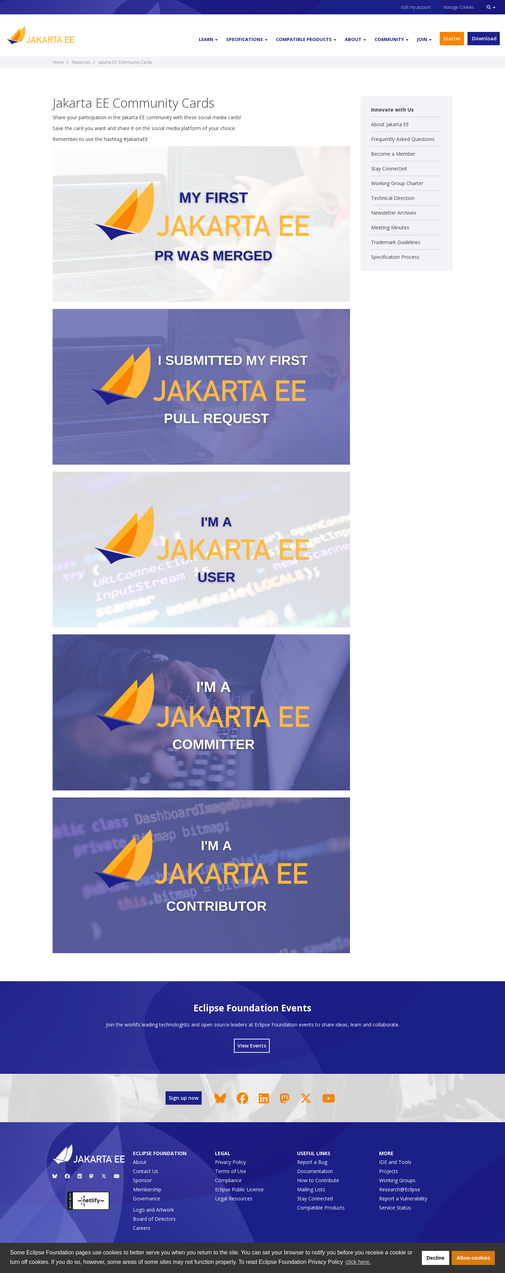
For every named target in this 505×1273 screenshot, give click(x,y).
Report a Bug (312, 1162)
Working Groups (397, 1180)
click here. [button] (358, 1262)
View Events (251, 1045)
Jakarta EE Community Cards (125, 62)
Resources (81, 62)
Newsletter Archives (393, 212)
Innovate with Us (392, 109)
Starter (452, 38)
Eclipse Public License (239, 1189)
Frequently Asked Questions (403, 139)
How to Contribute (318, 1180)
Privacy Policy (230, 1162)
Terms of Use (230, 1171)
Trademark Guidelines (395, 242)
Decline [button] (435, 1258)
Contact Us (145, 1171)
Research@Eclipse (399, 1189)
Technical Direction (393, 198)
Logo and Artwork (153, 1209)
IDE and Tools (395, 1162)
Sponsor (142, 1180)
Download (484, 38)
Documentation (315, 1171)
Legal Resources (233, 1198)
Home (58, 62)
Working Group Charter (397, 183)
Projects (388, 1171)
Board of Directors (154, 1218)
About (140, 1162)
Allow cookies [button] (473, 1258)
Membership (147, 1189)
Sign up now (183, 1097)
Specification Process (395, 257)
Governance (146, 1198)
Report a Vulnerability (403, 1198)
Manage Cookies (459, 7)
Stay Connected (389, 168)
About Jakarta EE (390, 124)
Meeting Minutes (390, 227)
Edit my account (416, 7)
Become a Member (393, 153)
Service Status (395, 1207)
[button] (491, 7)
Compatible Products (321, 1207)
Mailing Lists (311, 1189)
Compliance (228, 1180)
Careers (141, 1228)
